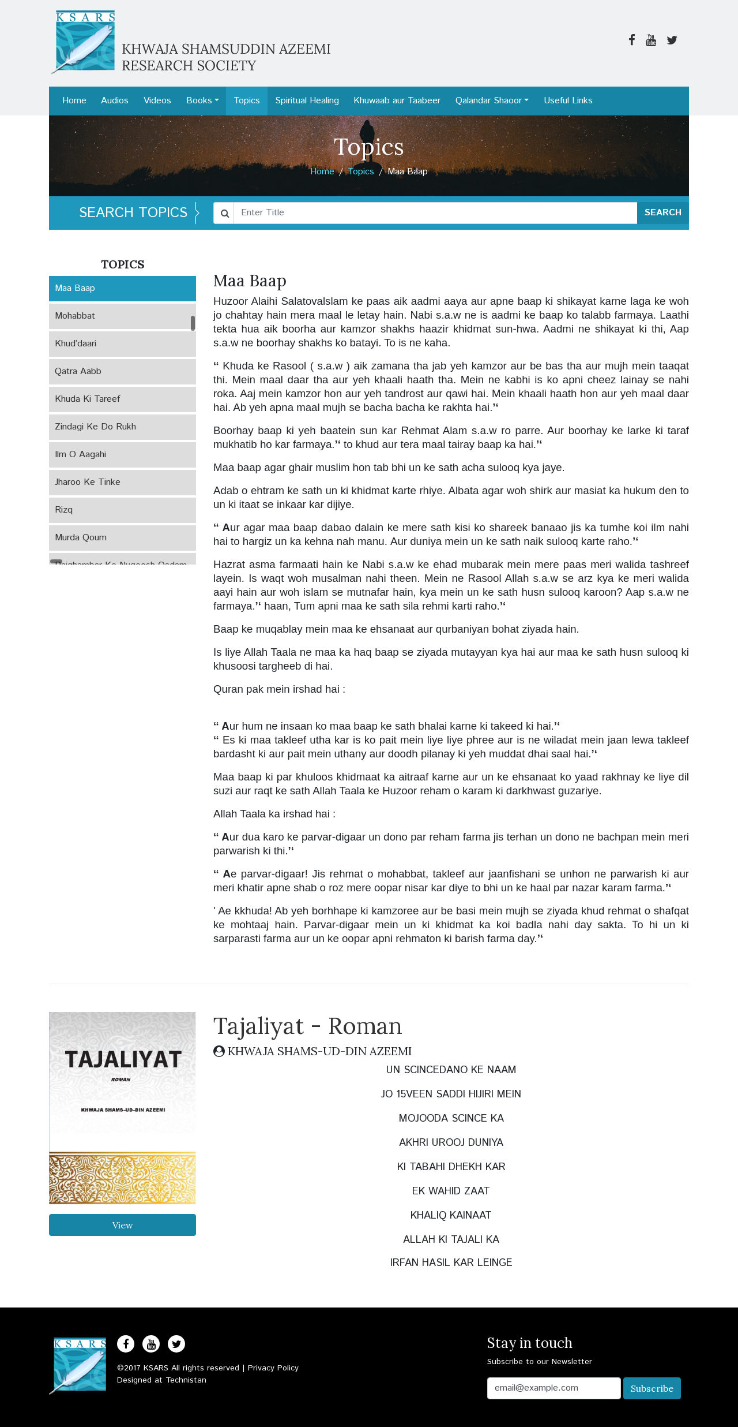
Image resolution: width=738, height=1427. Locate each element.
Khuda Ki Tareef (87, 399)
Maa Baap (75, 288)
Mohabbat (75, 316)
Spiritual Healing (307, 100)
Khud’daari (75, 343)
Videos (157, 100)
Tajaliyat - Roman (307, 1025)
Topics (247, 100)
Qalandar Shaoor (488, 100)
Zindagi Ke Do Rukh (95, 427)
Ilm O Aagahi (80, 454)
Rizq (64, 510)
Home (74, 100)
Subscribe (652, 1388)
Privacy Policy (273, 1368)
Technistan (185, 1380)
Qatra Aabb (78, 371)
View (122, 1225)
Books (199, 100)
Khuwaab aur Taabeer (396, 100)
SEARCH (663, 212)
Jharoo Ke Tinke (88, 482)
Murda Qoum (81, 537)
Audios (115, 100)
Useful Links (568, 100)
